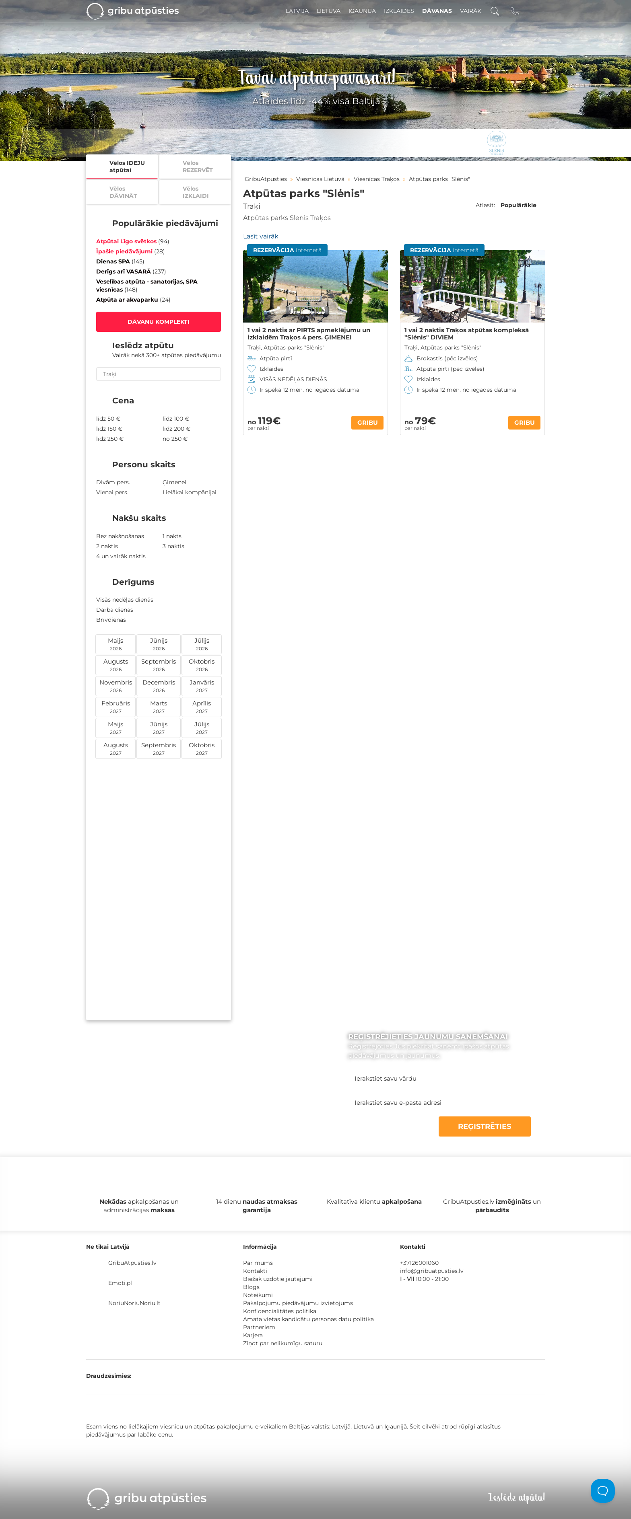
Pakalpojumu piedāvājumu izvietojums (298, 1303)
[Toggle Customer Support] (603, 1491)
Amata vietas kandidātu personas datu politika (308, 1319)
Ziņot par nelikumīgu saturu (282, 1343)
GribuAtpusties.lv (132, 1262)
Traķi (251, 206)
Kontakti (255, 1270)
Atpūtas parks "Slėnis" (294, 347)
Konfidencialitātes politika (279, 1311)
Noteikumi (258, 1295)
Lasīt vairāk (260, 236)
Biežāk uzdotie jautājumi (278, 1279)
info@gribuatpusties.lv (432, 1270)
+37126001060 (419, 1262)
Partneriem (259, 1327)
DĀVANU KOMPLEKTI (159, 321)
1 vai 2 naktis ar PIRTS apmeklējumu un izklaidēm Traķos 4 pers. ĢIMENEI (308, 334)
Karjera (253, 1335)
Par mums (258, 1262)
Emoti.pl (120, 1283)
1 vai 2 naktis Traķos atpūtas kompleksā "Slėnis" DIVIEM (466, 334)
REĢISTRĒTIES (492, 1126)
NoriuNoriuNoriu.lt (134, 1303)
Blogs (251, 1287)
